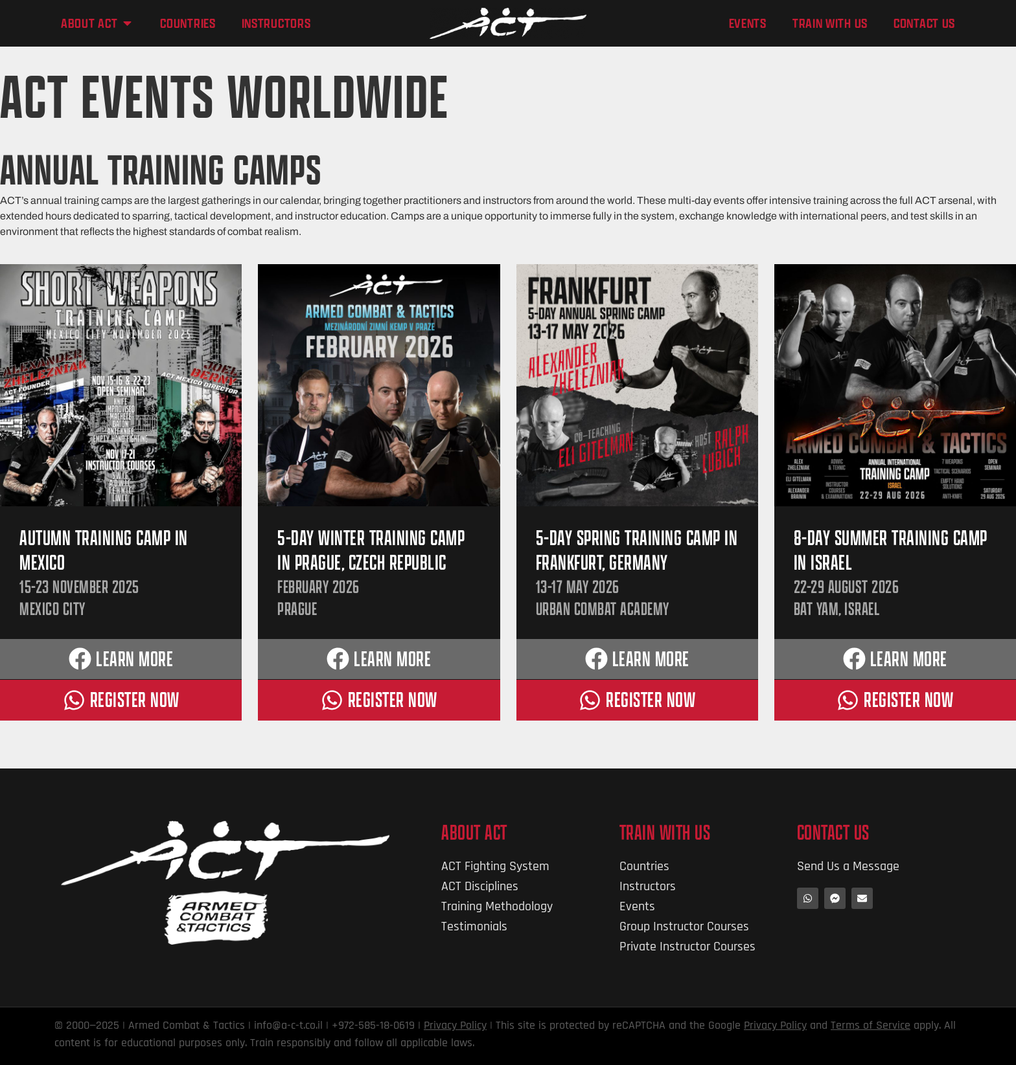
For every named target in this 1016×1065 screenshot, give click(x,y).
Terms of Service (870, 1025)
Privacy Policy (455, 1025)
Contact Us (833, 832)
